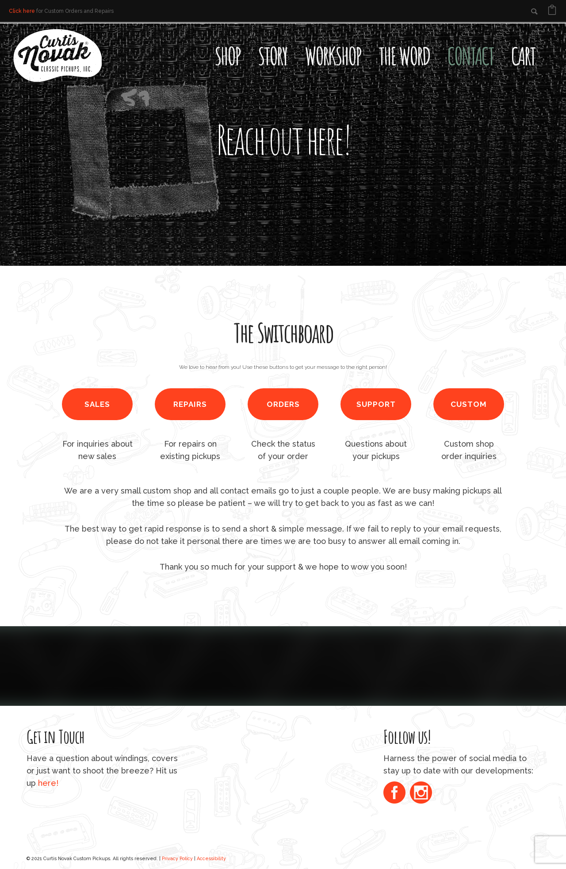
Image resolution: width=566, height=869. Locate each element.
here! (48, 783)
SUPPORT (376, 404)
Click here (22, 11)
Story (272, 56)
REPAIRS (190, 404)
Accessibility (211, 858)
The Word (404, 56)
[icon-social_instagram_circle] (421, 793)
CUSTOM (469, 404)
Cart (523, 56)
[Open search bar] (553, 38)
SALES (97, 404)
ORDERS (283, 404)
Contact (470, 56)
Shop (227, 56)
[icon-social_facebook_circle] (396, 793)
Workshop (333, 56)
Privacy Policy (177, 858)
